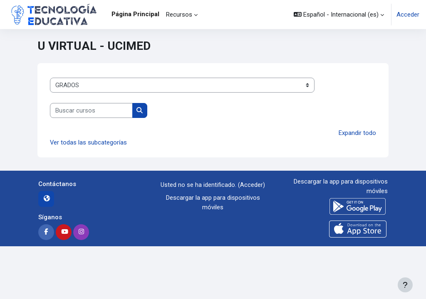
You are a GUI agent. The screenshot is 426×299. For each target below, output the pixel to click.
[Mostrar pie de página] (405, 284)
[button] (338, 14)
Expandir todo (357, 133)
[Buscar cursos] (91, 110)
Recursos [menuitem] (179, 14)
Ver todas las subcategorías (88, 142)
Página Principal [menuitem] (135, 14)
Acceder (407, 14)
